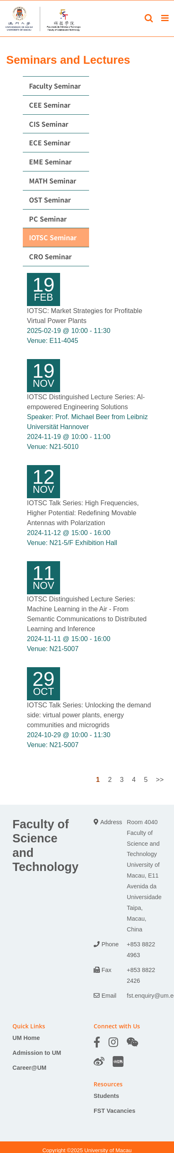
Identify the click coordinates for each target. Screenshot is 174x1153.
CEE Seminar (49, 105)
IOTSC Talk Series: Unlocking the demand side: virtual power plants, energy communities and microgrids (89, 715)
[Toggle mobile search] (149, 18)
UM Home (26, 1038)
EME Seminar (50, 161)
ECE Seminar (49, 142)
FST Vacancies (114, 1110)
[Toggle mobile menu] (165, 18)
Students (106, 1096)
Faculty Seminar (55, 86)
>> (160, 779)
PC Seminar (48, 219)
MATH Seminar (52, 181)
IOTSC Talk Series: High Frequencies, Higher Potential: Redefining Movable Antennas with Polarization (83, 512)
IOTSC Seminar (53, 237)
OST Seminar (50, 200)
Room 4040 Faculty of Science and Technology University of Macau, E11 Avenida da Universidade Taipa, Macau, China (144, 876)
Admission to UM (36, 1052)
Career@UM (29, 1067)
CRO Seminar (50, 256)
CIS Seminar (48, 124)
